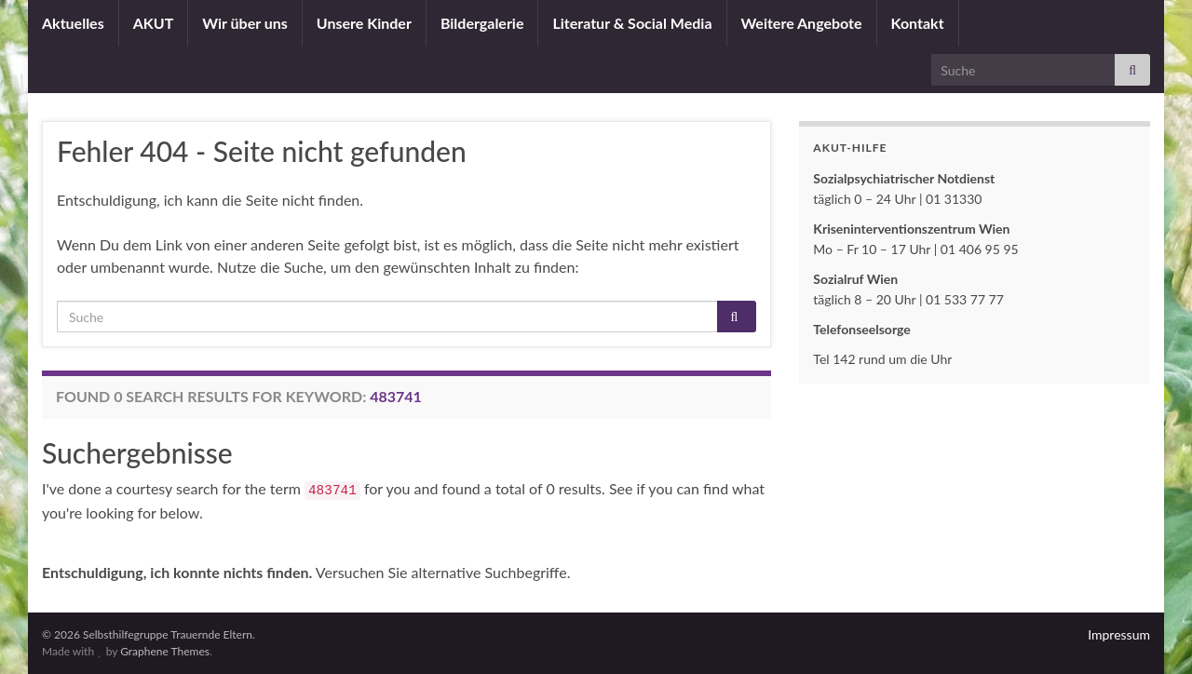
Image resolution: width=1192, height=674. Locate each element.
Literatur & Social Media (631, 23)
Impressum (1119, 634)
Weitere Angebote (801, 23)
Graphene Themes (165, 651)
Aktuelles (73, 23)
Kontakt (917, 23)
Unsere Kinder (364, 23)
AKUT (153, 23)
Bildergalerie (482, 23)
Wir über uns (245, 23)
